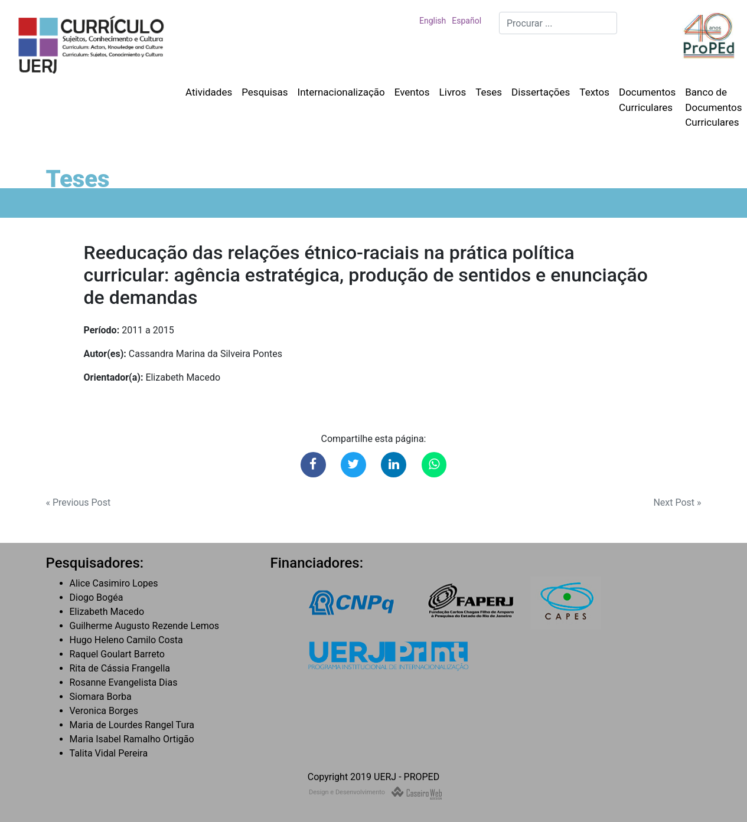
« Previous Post (78, 502)
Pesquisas (265, 92)
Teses (488, 92)
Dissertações (540, 92)
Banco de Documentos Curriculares (713, 107)
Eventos (412, 92)
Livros (453, 92)
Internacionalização (341, 92)
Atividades (208, 92)
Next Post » (677, 502)
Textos (594, 92)
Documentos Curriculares (647, 99)
